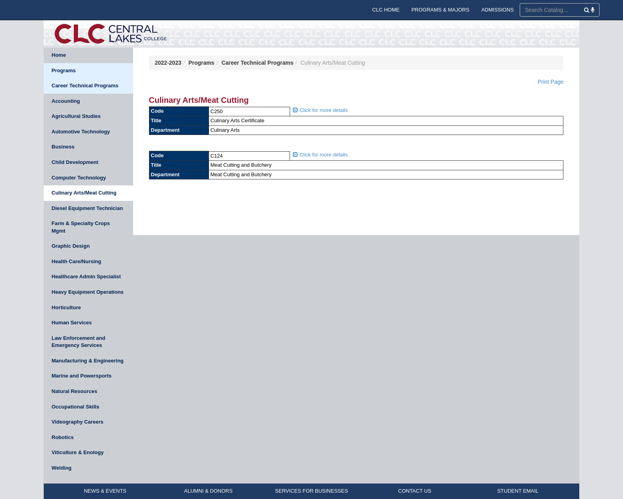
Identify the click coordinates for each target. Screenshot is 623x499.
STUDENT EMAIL (517, 491)
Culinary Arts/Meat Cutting (84, 193)
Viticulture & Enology (78, 452)
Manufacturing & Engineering (88, 361)
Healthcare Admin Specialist (86, 276)
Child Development (75, 162)
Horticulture (66, 307)
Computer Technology (79, 178)
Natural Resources (74, 391)
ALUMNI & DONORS (208, 491)
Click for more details (320, 110)
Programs (64, 70)
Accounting (66, 101)
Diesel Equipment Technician (87, 208)
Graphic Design (71, 246)
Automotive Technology (81, 132)
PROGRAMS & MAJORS (440, 10)
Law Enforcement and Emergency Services (78, 342)
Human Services (72, 323)
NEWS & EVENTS (105, 491)
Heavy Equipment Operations (88, 292)
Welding (62, 468)
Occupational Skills (75, 407)
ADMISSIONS (497, 10)
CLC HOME (386, 10)
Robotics (63, 437)
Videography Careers (78, 422)
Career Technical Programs (85, 86)
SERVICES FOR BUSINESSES (311, 491)
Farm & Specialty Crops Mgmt (81, 227)
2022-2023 (168, 63)
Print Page (550, 82)
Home (59, 55)
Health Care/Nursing (76, 261)
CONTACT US (414, 491)
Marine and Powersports (82, 376)
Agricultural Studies (76, 116)
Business (63, 147)
